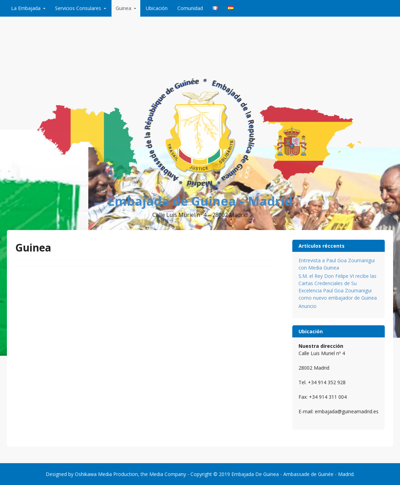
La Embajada (26, 8)
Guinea (123, 8)
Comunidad (190, 8)
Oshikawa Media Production (106, 474)
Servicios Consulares (78, 8)
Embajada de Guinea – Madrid (200, 201)
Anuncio (308, 306)
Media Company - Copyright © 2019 (189, 474)
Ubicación (157, 8)
